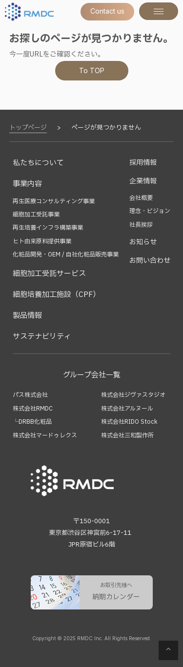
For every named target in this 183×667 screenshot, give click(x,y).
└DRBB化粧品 (32, 421)
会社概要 (141, 198)
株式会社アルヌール (127, 408)
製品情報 (27, 315)
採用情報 (143, 162)
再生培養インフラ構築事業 (48, 227)
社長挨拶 (141, 224)
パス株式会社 (30, 395)
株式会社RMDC (33, 408)
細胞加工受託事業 (36, 214)
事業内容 (27, 184)
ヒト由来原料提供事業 (42, 241)
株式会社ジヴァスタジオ (133, 395)
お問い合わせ (149, 260)
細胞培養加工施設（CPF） (56, 294)
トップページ (28, 128)
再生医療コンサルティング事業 (54, 201)
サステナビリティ (42, 336)
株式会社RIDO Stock (129, 421)
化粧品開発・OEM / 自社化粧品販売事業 (66, 254)
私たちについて (38, 163)
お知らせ (143, 242)
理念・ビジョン (149, 211)
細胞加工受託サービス (49, 273)
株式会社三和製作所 (127, 435)
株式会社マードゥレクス (45, 435)
